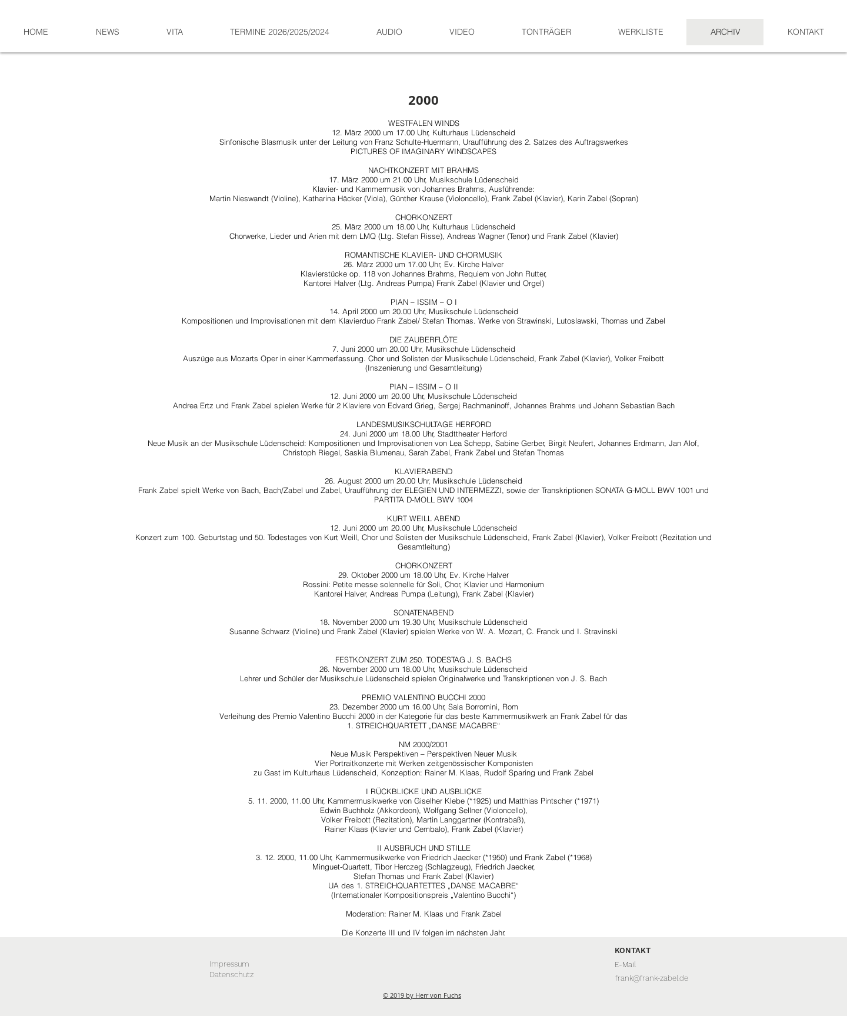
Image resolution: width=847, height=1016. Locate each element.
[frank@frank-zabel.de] (651, 978)
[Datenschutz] (231, 975)
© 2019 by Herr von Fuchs (422, 995)
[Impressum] (229, 964)
